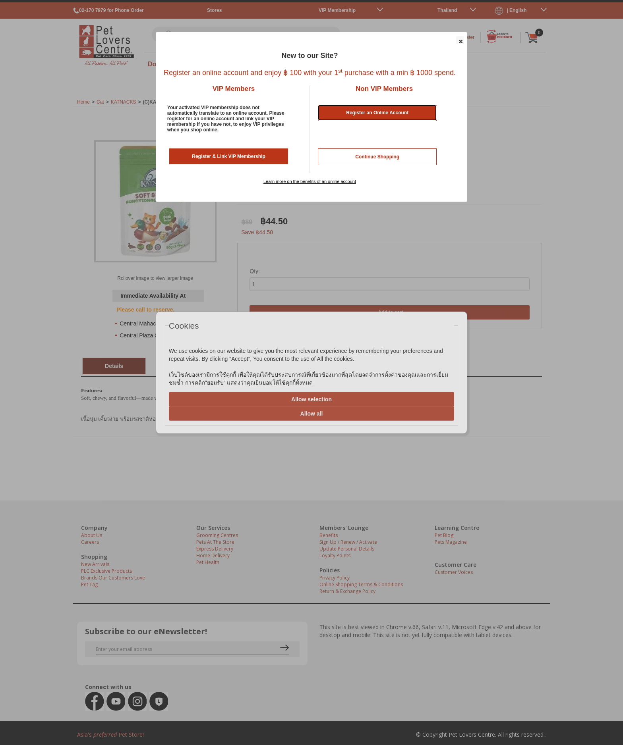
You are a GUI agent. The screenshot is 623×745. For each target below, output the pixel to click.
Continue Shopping (377, 157)
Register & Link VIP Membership (228, 156)
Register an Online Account (377, 113)
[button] (460, 40)
